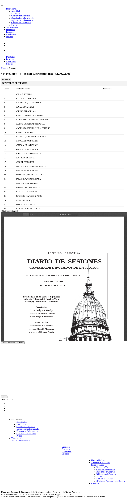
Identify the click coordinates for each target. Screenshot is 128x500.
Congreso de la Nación (105, 469)
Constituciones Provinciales (22, 18)
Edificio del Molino (104, 479)
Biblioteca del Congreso (106, 474)
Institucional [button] (11, 9)
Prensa (14, 25)
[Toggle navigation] (2, 5)
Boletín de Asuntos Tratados (13, 343)
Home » (4, 68)
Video (4, 397)
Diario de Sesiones (9, 211)
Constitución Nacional (20, 16)
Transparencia (12, 27)
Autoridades (16, 11)
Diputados (10, 30)
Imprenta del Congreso (105, 472)
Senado (99, 476)
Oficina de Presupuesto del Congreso (111, 481)
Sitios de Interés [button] (98, 465)
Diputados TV (102, 467)
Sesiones (9, 36)
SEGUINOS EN (7, 399)
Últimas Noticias (98, 460)
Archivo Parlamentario (20, 440)
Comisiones (11, 34)
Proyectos (10, 32)
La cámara (15, 13)
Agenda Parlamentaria (100, 462)
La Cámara (21, 424)
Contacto (95, 483)
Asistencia (6, 79)
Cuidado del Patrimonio (21, 23)
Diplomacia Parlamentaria (22, 20)
